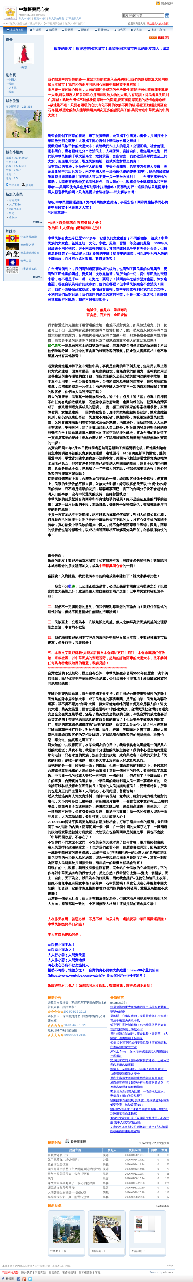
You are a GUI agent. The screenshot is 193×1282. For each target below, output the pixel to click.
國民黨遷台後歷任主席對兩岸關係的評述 (74, 1169)
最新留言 (117, 998)
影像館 (83, 29)
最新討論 (54, 1143)
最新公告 (54, 998)
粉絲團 (10, 1278)
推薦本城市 (40, 18)
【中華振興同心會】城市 (56, 23)
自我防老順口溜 (58, 1155)
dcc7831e (15, 204)
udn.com (168, 1272)
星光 (11, 213)
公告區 (119, 29)
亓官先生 (14, 200)
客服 (97, 1272)
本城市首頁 (15, 29)
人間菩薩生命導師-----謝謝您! (67, 1192)
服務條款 (54, 1272)
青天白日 (25, 260)
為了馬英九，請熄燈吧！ (64, 1159)
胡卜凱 (12, 87)
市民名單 (14, 185)
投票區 (67, 29)
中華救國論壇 (28, 236)
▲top (170, 1265)
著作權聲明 (69, 1272)
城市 (12, 23)
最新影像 (54, 1205)
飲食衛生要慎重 (58, 1164)
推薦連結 (102, 29)
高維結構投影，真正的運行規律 (68, 1197)
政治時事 (35, 23)
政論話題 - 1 (97, 1251)
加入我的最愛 (56, 18)
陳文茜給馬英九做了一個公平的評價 (71, 1183)
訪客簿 (136, 29)
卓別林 (13, 217)
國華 (11, 92)
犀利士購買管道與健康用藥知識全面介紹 (136, 1078)
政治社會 (23, 23)
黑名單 (29, 185)
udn (5, 23)
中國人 (12, 79)
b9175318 (15, 208)
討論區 (35, 29)
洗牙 (51, 1178)
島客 (106, 1174)
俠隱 (23, 67)
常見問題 (40, 1272)
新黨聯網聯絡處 (30, 252)
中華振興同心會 (34, 9)
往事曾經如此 (28, 268)
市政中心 (156, 29)
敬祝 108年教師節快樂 (62, 1030)
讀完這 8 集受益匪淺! (61, 1187)
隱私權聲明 (85, 1272)
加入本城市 (25, 18)
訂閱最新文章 (73, 18)
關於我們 (26, 1272)
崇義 (11, 83)
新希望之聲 (27, 244)
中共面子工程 (58, 1251)
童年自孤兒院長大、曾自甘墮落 (68, 1174)
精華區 (51, 29)
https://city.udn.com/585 (32, 14)
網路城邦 (167, 3)
